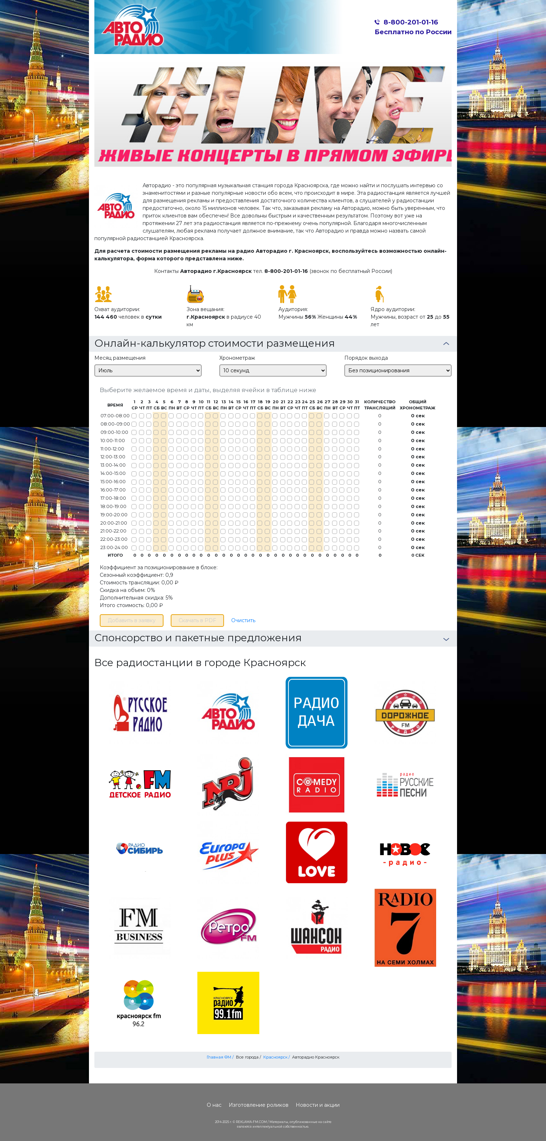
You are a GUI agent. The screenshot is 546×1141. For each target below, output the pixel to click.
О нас (214, 1105)
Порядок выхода (366, 358)
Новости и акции (318, 1105)
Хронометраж (237, 358)
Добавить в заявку (132, 620)
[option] (273, 113)
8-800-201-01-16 (411, 22)
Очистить (243, 620)
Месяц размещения (120, 358)
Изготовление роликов (258, 1105)
